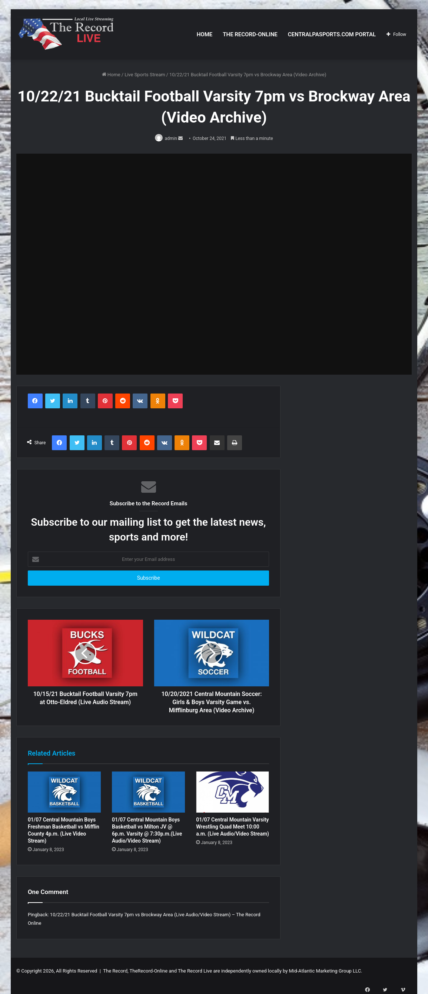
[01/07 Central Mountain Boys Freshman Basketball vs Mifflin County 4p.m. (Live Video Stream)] (64, 792)
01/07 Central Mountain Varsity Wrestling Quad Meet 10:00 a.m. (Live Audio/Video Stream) (232, 827)
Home (205, 34)
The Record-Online (250, 34)
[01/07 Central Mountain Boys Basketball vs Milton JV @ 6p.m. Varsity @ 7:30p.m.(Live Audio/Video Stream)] (148, 792)
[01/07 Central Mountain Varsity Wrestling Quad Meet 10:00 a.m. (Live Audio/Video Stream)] (232, 792)
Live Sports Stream (145, 74)
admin (172, 138)
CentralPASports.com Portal (332, 34)
